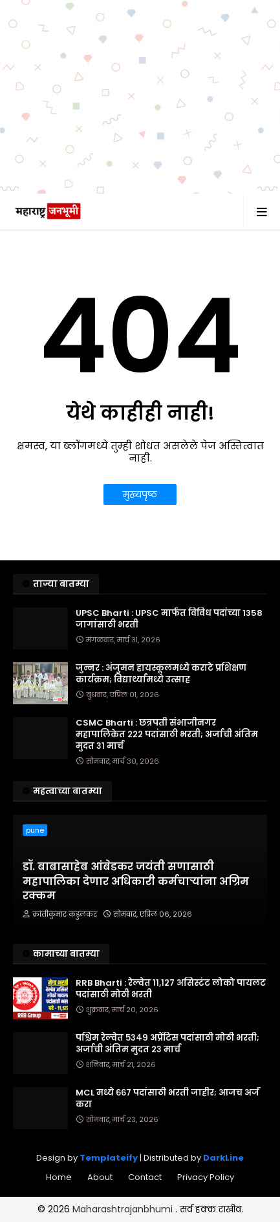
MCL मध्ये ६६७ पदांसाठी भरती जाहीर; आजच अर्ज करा (167, 1098)
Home (59, 1177)
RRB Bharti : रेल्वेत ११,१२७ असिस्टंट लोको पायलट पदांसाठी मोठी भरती (171, 989)
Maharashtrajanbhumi (123, 1209)
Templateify (109, 1158)
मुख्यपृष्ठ (140, 494)
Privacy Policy (205, 1177)
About (100, 1177)
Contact (145, 1177)
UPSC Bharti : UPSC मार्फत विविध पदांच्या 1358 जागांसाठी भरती (169, 619)
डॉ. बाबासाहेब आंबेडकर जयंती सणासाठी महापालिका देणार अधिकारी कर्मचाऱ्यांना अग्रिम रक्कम (136, 881)
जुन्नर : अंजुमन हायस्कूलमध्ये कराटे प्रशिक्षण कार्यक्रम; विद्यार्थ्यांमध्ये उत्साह (161, 674)
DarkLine (223, 1158)
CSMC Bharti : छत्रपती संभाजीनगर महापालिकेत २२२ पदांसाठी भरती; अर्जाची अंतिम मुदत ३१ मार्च (167, 734)
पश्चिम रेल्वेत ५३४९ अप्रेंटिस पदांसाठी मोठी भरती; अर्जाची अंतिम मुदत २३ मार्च (167, 1043)
